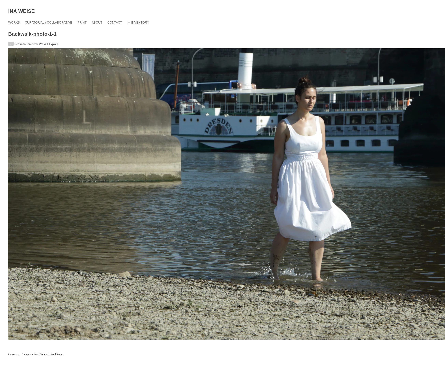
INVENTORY (140, 22)
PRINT (82, 22)
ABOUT (97, 22)
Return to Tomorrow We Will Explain (33, 44)
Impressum (14, 354)
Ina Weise (21, 11)
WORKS (14, 22)
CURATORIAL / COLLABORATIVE (48, 22)
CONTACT (114, 22)
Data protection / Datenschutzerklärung (42, 354)
